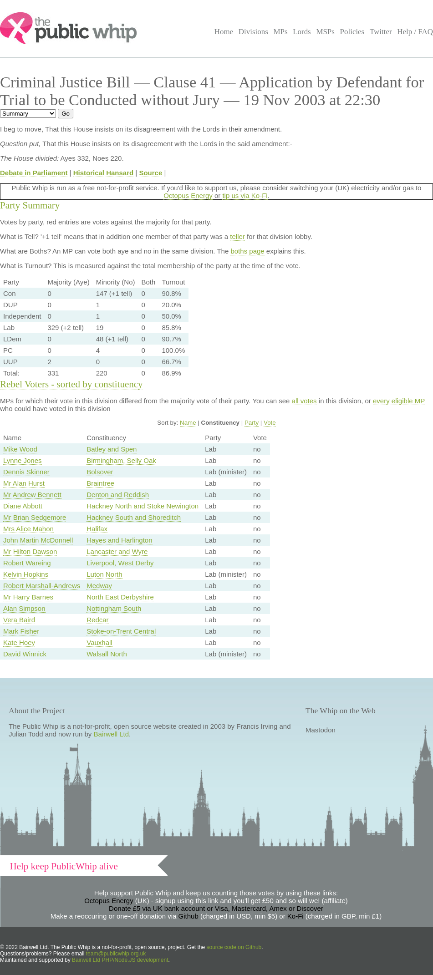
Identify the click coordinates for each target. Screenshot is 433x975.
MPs (280, 31)
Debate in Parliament (33, 173)
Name (188, 422)
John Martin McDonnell (38, 540)
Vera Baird (19, 620)
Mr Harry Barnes (28, 597)
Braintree (100, 483)
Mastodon (321, 730)
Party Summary (30, 205)
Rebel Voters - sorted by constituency (71, 384)
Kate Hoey (19, 642)
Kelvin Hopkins (25, 574)
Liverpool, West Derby (120, 563)
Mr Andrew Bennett (32, 494)
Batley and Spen (112, 449)
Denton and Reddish (118, 494)
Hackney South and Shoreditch (134, 517)
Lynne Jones (22, 460)
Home (223, 31)
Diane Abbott (22, 506)
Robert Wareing (27, 563)
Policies (352, 31)
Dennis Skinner (26, 472)
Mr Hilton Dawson (30, 551)
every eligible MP (399, 401)
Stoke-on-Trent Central (121, 631)
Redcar (97, 620)
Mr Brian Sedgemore (34, 517)
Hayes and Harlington (119, 540)
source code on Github (234, 947)
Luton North (104, 574)
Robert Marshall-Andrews (41, 585)
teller (237, 236)
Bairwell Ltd (111, 734)
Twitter (381, 31)
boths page (247, 251)
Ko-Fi (295, 916)
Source (150, 173)
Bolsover (100, 472)
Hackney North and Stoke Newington (143, 506)
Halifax (97, 529)
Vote (270, 422)
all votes (304, 401)
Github (188, 916)
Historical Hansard (103, 173)
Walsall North (107, 654)
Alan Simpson (24, 608)
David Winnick (24, 654)
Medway (99, 585)
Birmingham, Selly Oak (121, 460)
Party (252, 422)
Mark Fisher (21, 631)
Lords (302, 31)
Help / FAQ (415, 31)
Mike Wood (20, 449)
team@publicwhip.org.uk (116, 953)
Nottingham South (114, 608)
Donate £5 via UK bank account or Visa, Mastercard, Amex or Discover (216, 908)
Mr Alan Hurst (24, 483)
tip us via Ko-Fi (244, 195)
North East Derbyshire (120, 597)
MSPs (325, 31)
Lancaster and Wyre (117, 551)
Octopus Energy (188, 195)
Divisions (253, 31)
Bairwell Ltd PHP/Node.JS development (120, 960)
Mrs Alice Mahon (28, 529)
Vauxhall (99, 642)
